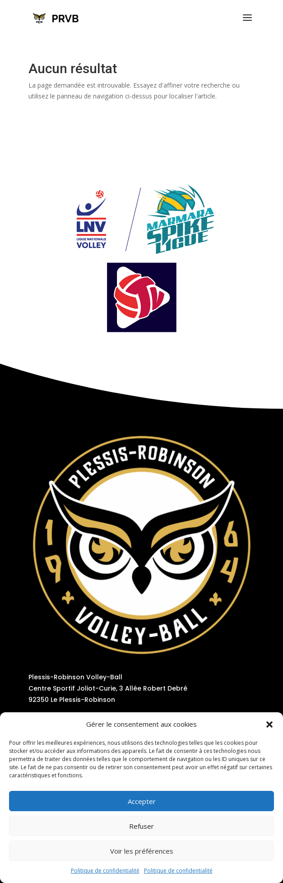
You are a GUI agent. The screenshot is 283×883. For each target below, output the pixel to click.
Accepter (142, 801)
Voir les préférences (141, 850)
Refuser (141, 826)
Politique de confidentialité (105, 870)
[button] (269, 724)
